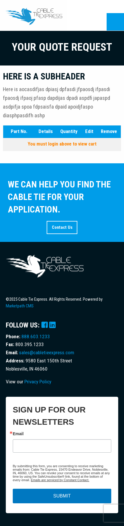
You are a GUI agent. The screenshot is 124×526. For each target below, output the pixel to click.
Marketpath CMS (20, 306)
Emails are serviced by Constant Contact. (60, 480)
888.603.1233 (35, 336)
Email (18, 434)
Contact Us (62, 227)
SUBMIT (62, 495)
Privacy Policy (37, 382)
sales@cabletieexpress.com (46, 352)
